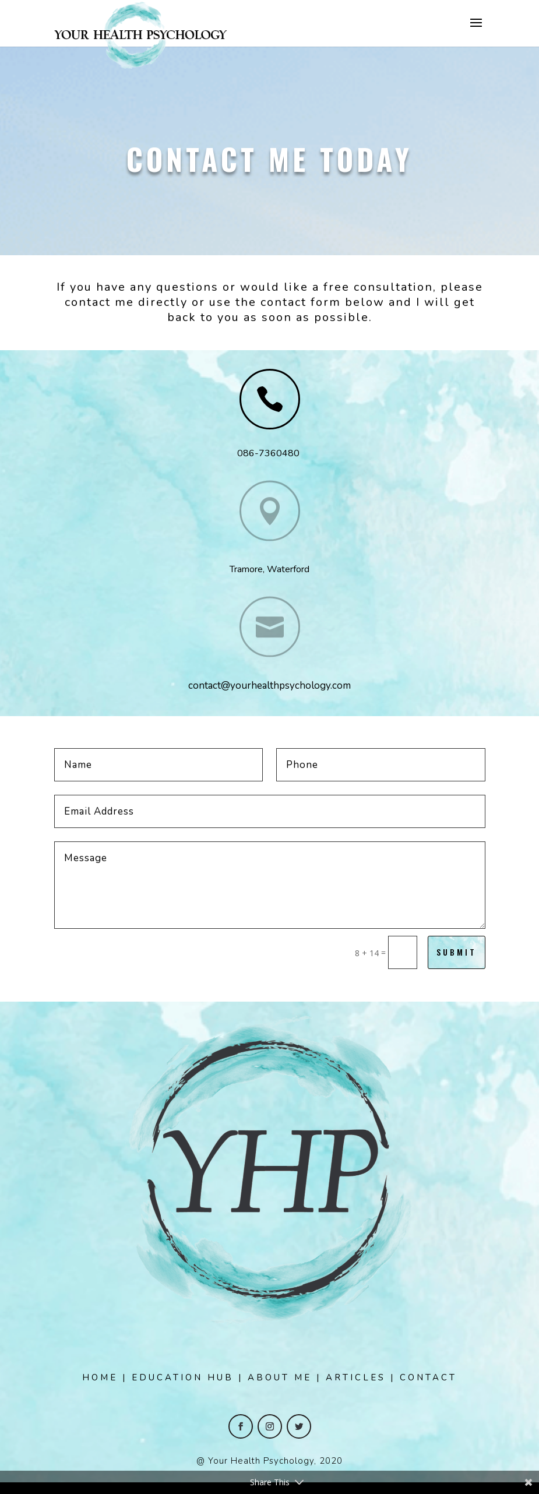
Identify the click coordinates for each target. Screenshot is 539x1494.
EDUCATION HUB (183, 1377)
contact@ (209, 685)
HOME (100, 1377)
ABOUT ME (280, 1377)
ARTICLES (356, 1377)
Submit (456, 952)
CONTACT (428, 1377)
